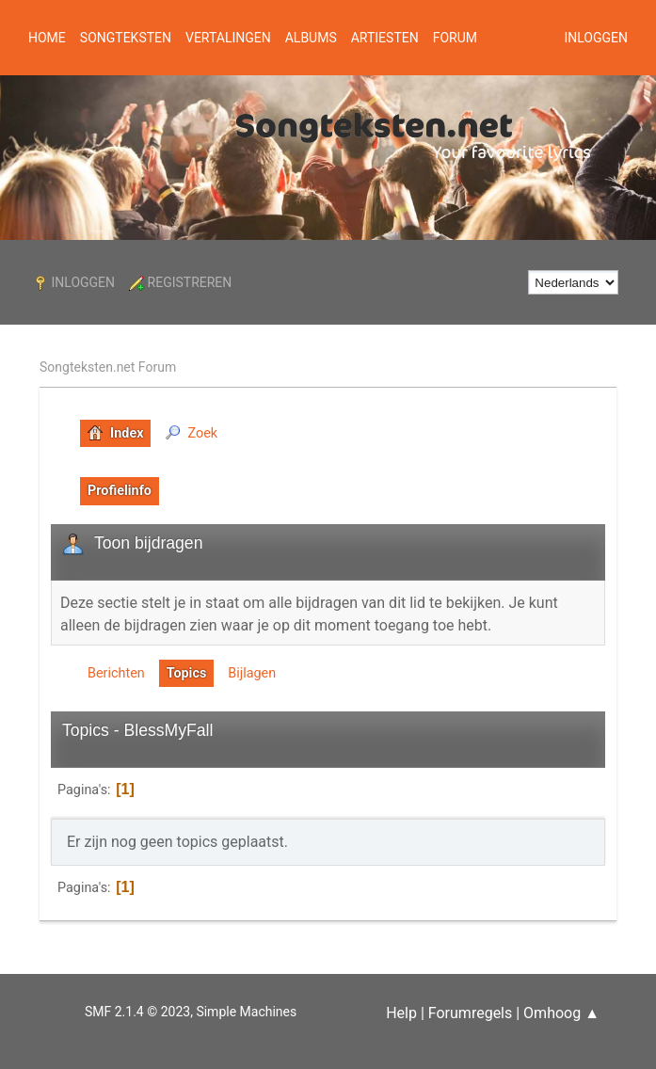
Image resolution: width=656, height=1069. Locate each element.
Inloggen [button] (596, 37)
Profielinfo (120, 491)
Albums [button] (311, 37)
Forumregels (470, 1013)
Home (47, 37)
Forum (455, 37)
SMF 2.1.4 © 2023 (137, 1011)
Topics (187, 673)
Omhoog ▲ (561, 1013)
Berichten (116, 673)
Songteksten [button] (125, 37)
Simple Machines (246, 1011)
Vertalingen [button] (228, 37)
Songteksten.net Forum (108, 367)
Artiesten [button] (385, 37)
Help (401, 1013)
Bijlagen (252, 673)
